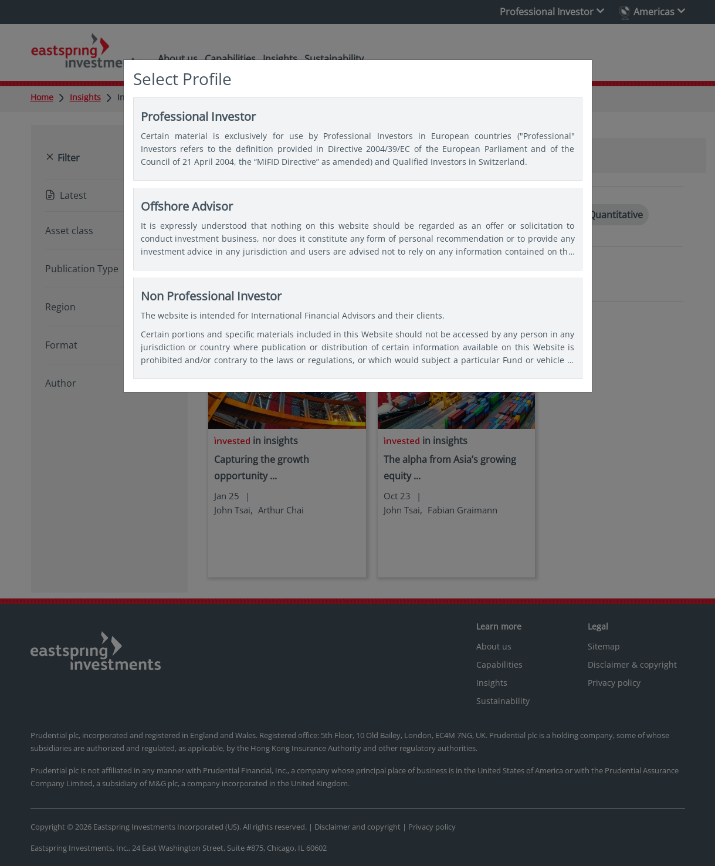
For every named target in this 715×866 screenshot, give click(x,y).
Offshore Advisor (358, 228)
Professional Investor (358, 139)
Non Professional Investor (358, 328)
